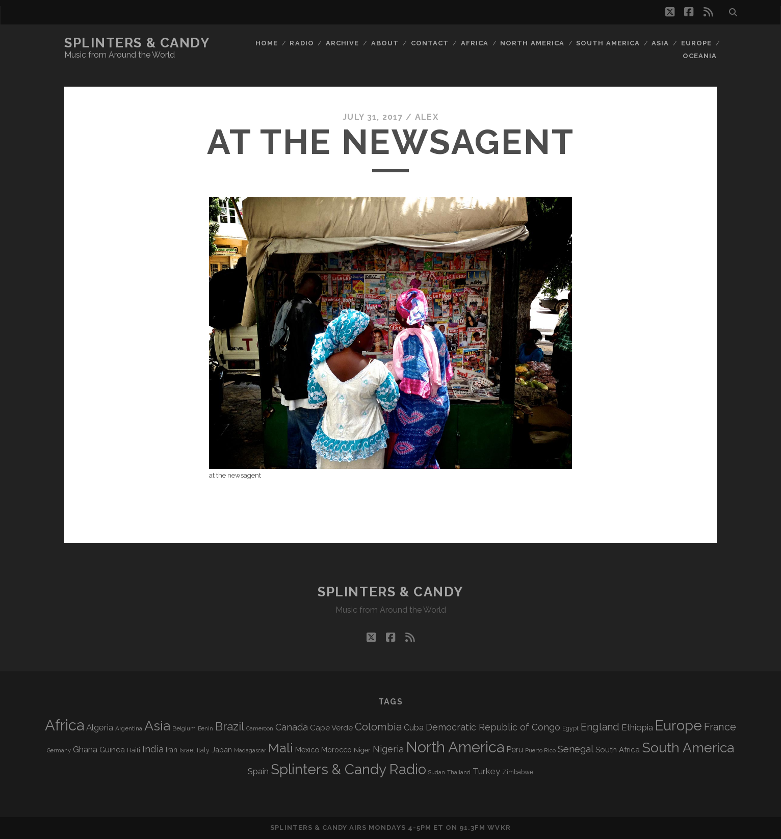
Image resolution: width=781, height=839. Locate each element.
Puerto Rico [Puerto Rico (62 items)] (540, 750)
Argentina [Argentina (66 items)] (128, 728)
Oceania (700, 56)
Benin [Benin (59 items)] (205, 728)
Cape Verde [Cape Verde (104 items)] (331, 727)
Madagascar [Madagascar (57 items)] (250, 750)
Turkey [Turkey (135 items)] (486, 771)
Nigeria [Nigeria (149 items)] (388, 749)
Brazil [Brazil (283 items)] (229, 726)
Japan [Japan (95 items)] (222, 749)
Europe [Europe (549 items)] (678, 725)
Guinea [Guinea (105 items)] (112, 749)
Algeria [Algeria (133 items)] (99, 727)
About (385, 43)
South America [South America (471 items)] (688, 747)
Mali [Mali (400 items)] (280, 747)
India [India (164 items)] (153, 749)
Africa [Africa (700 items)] (64, 725)
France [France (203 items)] (720, 727)
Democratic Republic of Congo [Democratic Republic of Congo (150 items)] (493, 727)
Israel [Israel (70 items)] (187, 750)
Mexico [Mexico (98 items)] (307, 749)
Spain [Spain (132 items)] (258, 771)
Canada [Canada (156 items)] (291, 727)
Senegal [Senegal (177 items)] (575, 748)
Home (266, 43)
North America (532, 43)
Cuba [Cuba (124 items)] (414, 727)
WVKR (498, 827)
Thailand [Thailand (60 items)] (459, 772)
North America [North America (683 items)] (455, 747)
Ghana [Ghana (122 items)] (85, 749)
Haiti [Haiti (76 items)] (133, 750)
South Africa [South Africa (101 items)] (617, 749)
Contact (430, 43)
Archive (342, 43)
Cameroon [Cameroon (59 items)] (259, 728)
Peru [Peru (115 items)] (514, 749)
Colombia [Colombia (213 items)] (378, 727)
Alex (426, 117)
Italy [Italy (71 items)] (203, 750)
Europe (696, 43)
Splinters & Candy (137, 42)
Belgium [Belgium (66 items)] (184, 728)
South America (608, 43)
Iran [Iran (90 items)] (171, 750)
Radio (302, 43)
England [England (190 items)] (600, 727)
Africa (474, 43)
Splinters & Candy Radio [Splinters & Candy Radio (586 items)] (348, 769)
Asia (660, 43)
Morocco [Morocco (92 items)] (336, 750)
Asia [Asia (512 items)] (157, 725)
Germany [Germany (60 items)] (59, 750)
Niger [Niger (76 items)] (362, 750)
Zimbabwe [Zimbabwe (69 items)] (517, 772)
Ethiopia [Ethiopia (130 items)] (637, 727)
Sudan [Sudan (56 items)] (436, 772)
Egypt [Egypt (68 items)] (570, 728)
